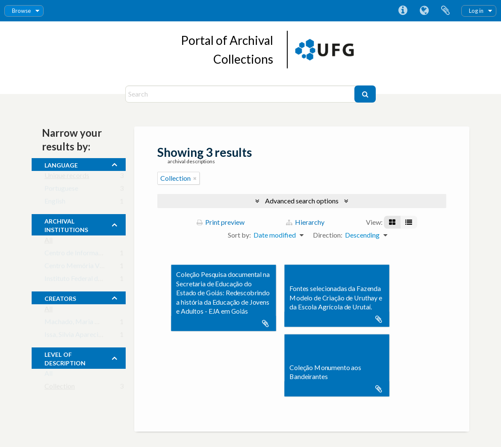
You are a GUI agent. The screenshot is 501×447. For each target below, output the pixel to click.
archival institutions (66, 224)
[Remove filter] (195, 178)
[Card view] (392, 222)
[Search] (241, 94)
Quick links (402, 10)
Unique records (66, 177)
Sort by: (239, 235)
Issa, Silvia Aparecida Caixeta (87, 336)
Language (424, 10)
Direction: (327, 235)
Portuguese (61, 190)
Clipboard (445, 10)
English (54, 203)
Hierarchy (305, 222)
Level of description (64, 357)
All (48, 242)
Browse (21, 10)
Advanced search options (302, 201)
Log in (476, 10)
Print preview (221, 222)
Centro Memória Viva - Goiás (87, 267)
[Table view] (408, 222)
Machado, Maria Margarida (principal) (100, 323)
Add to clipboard (265, 323)
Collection (59, 388)
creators (60, 297)
